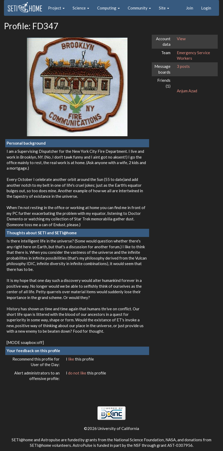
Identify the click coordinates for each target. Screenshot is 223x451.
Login (206, 8)
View (181, 38)
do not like (77, 373)
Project (56, 8)
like (71, 359)
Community (139, 8)
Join (189, 8)
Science (81, 8)
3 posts (183, 66)
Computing (108, 8)
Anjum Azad (187, 90)
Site (164, 8)
